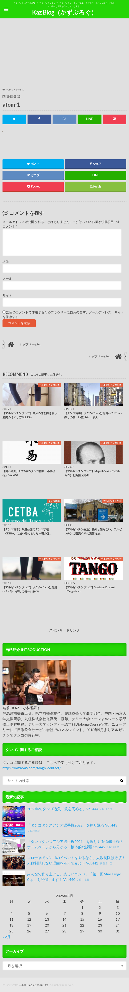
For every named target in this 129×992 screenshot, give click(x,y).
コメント (10, 226)
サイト (7, 295)
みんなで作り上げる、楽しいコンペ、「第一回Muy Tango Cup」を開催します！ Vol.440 (62, 878)
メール (7, 278)
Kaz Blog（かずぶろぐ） (64, 12)
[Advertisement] (64, 54)
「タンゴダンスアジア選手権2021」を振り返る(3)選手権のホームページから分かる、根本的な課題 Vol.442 (63, 846)
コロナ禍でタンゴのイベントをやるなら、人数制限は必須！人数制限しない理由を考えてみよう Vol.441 (64, 862)
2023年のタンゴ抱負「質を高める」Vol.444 (58, 813)
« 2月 (6, 936)
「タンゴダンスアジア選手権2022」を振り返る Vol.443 (60, 829)
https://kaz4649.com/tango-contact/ (32, 768)
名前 (6, 261)
